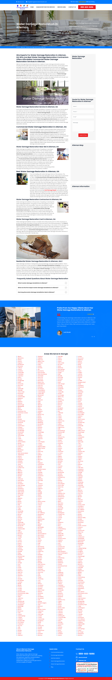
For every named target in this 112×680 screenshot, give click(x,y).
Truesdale (60, 490)
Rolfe (59, 479)
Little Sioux (81, 508)
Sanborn (80, 416)
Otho (59, 464)
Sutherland (81, 387)
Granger (40, 466)
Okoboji (80, 438)
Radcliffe (40, 554)
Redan (19, 416)
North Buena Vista (83, 593)
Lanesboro (81, 469)
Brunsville (60, 609)
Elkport (80, 574)
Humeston (40, 475)
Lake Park (20, 512)
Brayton (40, 429)
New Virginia (41, 537)
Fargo (19, 508)
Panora (40, 540)
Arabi (19, 530)
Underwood (81, 537)
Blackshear (20, 450)
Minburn (40, 524)
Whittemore (61, 496)
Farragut (80, 550)
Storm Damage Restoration (58, 661)
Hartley (80, 435)
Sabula (80, 596)
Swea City (60, 487)
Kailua (39, 364)
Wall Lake (80, 483)
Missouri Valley (82, 517)
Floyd (39, 624)
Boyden (80, 400)
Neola (79, 524)
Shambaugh (81, 556)
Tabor (79, 558)
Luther (39, 509)
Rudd (59, 382)
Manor (19, 469)
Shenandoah (81, 540)
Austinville (60, 508)
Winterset (40, 593)
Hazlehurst (20, 459)
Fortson (20, 587)
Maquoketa (81, 588)
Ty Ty (19, 577)
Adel (19, 496)
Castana (60, 612)
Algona (60, 398)
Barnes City (41, 414)
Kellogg (40, 492)
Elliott (79, 498)
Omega (20, 562)
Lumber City (21, 467)
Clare (59, 414)
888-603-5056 (87, 7)
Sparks (19, 521)
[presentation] (92, 336)
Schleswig (80, 482)
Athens (20, 359)
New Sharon (41, 535)
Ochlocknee (21, 559)
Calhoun (20, 367)
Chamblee (20, 374)
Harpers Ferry (81, 620)
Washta (80, 390)
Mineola (80, 516)
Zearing (40, 601)
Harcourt (60, 442)
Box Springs (21, 580)
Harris (79, 434)
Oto (79, 369)
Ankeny (40, 396)
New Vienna (81, 591)
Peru (39, 545)
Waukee (40, 588)
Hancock (80, 501)
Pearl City (40, 359)
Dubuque (40, 387)
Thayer (39, 577)
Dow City (80, 493)
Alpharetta (21, 358)
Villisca (59, 603)
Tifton (19, 437)
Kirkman (80, 464)
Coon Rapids (41, 442)
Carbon (60, 583)
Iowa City (40, 385)
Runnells (40, 562)
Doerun (20, 543)
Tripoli (59, 570)
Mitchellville (41, 527)
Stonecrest (21, 432)
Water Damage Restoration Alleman (36, 47)
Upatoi (19, 599)
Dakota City (61, 421)
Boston (20, 503)
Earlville (80, 569)
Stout (59, 567)
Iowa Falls (40, 480)
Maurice (80, 363)
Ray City (20, 519)
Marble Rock (61, 548)
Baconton (20, 533)
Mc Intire (60, 364)
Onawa (80, 367)
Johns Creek (21, 392)
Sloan (79, 384)
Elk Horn (80, 496)
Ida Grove (80, 461)
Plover (59, 469)
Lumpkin (20, 590)
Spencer (80, 421)
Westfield (80, 392)
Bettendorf (41, 395)
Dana (39, 450)
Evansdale (60, 575)
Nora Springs (61, 369)
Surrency (20, 487)
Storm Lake (61, 485)
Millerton (40, 521)
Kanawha (40, 633)
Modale (80, 519)
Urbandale (40, 376)
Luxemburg (81, 587)
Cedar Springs (21, 616)
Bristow (60, 511)
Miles (79, 590)
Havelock (60, 443)
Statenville (20, 522)
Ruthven (80, 440)
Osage (60, 372)
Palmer (60, 467)
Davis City (40, 451)
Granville (60, 622)
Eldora (59, 524)
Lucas (39, 508)
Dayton (60, 422)
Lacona (40, 496)
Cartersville (21, 372)
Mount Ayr (60, 595)
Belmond (40, 606)
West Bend (61, 495)
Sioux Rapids (61, 483)
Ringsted (60, 475)
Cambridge (41, 432)
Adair (39, 401)
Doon (79, 401)
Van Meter (40, 585)
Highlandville (81, 624)
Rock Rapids (81, 413)
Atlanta (20, 361)
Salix (79, 379)
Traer (59, 569)
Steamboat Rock (62, 566)
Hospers (80, 405)
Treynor (80, 535)
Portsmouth (81, 530)
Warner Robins (21, 442)
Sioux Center (81, 419)
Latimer (60, 359)
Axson (19, 500)
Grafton (40, 628)
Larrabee (60, 633)
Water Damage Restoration (58, 664)
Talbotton (20, 598)
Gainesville (20, 388)
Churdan (40, 437)
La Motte (80, 585)
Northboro (80, 553)
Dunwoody (20, 384)
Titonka (60, 390)
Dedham (80, 453)
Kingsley (60, 632)
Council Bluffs (41, 390)
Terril (79, 443)
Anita (39, 408)
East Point (20, 385)
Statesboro (21, 429)
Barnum (60, 405)
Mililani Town (41, 361)
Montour (40, 529)
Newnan (20, 409)
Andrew (80, 561)
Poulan (19, 567)
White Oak (20, 493)
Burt (59, 411)
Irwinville (20, 551)
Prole (39, 553)
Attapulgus (21, 604)
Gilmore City (61, 437)
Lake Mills (60, 356)
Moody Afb (20, 525)
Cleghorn (60, 614)
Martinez (20, 403)
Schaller (80, 380)
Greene (60, 537)
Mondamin (81, 521)
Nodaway (60, 596)
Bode (59, 406)
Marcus (80, 361)
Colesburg (81, 566)
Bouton (40, 425)
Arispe (59, 579)
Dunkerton (60, 522)
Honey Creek (81, 504)
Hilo (39, 369)
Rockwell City (61, 477)
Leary (19, 628)
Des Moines (41, 388)
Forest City (41, 625)
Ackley (59, 500)
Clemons (40, 438)
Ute (79, 388)
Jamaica (40, 483)
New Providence (42, 533)
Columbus (20, 376)
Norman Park (21, 556)
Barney (19, 501)
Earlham (40, 454)
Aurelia (60, 606)
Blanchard (80, 541)
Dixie (19, 504)
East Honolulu (41, 372)
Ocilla (19, 561)
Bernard (80, 564)
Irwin (79, 463)
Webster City (61, 493)
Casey (39, 434)
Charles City (61, 514)
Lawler (79, 627)
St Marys (20, 427)
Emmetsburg (61, 430)
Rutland (60, 480)
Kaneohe (40, 363)
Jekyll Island (21, 454)
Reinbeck (60, 561)
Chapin (40, 612)
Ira (38, 482)
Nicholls (20, 475)
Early (59, 429)
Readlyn (60, 559)
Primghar (80, 411)
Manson (60, 458)
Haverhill (40, 472)
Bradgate (60, 408)
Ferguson (40, 463)
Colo (39, 440)
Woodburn (40, 596)
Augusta (20, 363)
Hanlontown (41, 630)
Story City (40, 572)
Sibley (79, 417)
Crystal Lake (41, 619)
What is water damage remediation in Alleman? (32, 283)
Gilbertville (60, 533)
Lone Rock (60, 451)
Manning (80, 475)
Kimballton (81, 506)
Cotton (20, 540)
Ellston (39, 458)
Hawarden (60, 624)
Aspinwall (80, 448)
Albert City (61, 396)
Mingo (39, 525)
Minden (80, 514)
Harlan (79, 503)
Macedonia (81, 511)
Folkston (20, 458)
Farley (79, 575)
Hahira (19, 509)
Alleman (23, 47)
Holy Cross (81, 583)
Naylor (19, 516)
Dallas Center (41, 448)
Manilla (80, 474)
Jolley (59, 445)
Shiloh (19, 596)
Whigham (40, 356)
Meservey (60, 367)
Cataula (20, 582)
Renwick (60, 474)
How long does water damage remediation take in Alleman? (36, 292)
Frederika (60, 530)
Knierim (60, 446)
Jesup (19, 464)
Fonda (59, 435)
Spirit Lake (80, 442)
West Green (21, 492)
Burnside (60, 409)
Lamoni (40, 498)
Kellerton (40, 488)
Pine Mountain (21, 591)
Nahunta (20, 474)
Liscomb (40, 503)
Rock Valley (81, 414)
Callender (60, 413)
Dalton (19, 377)
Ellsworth (40, 459)
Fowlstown (20, 624)
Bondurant (40, 424)
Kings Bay (20, 466)
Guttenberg (81, 582)
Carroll (79, 445)
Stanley (60, 564)
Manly (59, 366)
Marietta (20, 401)
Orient (59, 598)
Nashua (60, 550)
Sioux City (40, 377)
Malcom (40, 517)
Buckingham (61, 512)
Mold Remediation (55, 658)
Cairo (19, 612)
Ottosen (60, 466)
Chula (19, 538)
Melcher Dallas (41, 446)
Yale (39, 599)
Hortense (20, 463)
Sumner (20, 574)
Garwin (60, 532)
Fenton (60, 434)
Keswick (40, 493)
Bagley (39, 413)
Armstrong (61, 400)
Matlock (80, 409)
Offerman (20, 479)
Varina (59, 492)
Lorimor (40, 504)
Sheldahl (40, 567)
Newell (59, 463)
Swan (39, 575)
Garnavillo (80, 580)
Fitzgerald (20, 546)
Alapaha (20, 498)
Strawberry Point (82, 604)
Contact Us (72, 7)
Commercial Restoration (57, 652)
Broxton (20, 451)
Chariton (40, 435)
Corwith (40, 616)
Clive (39, 604)
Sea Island (20, 483)
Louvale (20, 588)
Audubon (40, 411)
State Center (41, 570)
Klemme (40, 635)
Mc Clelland (81, 509)
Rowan (60, 380)
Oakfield (20, 558)
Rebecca (20, 570)
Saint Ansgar (61, 384)
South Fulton (21, 425)
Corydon (40, 445)
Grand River (41, 464)
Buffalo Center (42, 609)
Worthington (81, 608)
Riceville (60, 376)
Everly (79, 427)
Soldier (80, 533)
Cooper (40, 443)
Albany (19, 356)
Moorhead (80, 522)
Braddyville (81, 543)
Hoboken (20, 461)
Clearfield (60, 585)
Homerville (20, 511)
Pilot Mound (41, 546)
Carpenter (40, 611)
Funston (20, 548)
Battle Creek (61, 608)
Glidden (80, 458)
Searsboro (40, 566)
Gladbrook (60, 535)
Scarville (60, 385)
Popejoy (40, 550)
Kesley (59, 545)
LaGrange (20, 395)
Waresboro (21, 488)
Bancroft (60, 403)
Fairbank (60, 527)
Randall (40, 556)
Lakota (60, 358)
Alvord (79, 396)
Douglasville (21, 380)
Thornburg (40, 579)
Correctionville (62, 617)
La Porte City (61, 546)
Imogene (80, 551)
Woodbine (20, 495)
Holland (60, 541)
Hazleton (60, 540)
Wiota (39, 595)
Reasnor (40, 558)
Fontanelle (61, 590)
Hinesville (20, 390)
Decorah (80, 611)
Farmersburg (81, 577)
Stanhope (40, 569)
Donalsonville (21, 620)
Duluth (19, 382)
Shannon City (61, 599)
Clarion (60, 416)
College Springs (82, 548)
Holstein (60, 627)
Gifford (40, 583)
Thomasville (21, 435)
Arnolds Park (81, 422)
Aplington (60, 504)
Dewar (59, 519)
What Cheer (41, 590)
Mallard (60, 456)
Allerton (40, 406)
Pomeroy (60, 471)
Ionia (59, 543)
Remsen (80, 376)
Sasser (19, 633)
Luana (79, 630)
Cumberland (61, 587)
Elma (59, 525)
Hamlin (39, 471)
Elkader (80, 572)
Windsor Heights (42, 603)
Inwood (80, 406)
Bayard (40, 417)
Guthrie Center (42, 469)
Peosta (80, 595)
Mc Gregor (81, 632)
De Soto (20, 541)
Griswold (80, 500)
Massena (60, 593)
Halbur (79, 459)
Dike (59, 521)
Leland (59, 361)
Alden (39, 403)
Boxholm (40, 427)
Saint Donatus (82, 598)
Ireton (59, 630)
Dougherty (40, 620)
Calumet (60, 611)
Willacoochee (21, 524)
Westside (80, 485)
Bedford (60, 580)
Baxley (19, 448)
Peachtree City (22, 411)
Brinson (20, 609)
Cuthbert (20, 619)
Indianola (40, 479)
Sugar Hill (20, 434)
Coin (79, 546)
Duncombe (61, 425)
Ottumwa (40, 379)
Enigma (20, 545)
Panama (80, 527)
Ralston (80, 479)
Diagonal (60, 588)
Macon (19, 400)
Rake (59, 374)
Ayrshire (60, 401)
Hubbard (40, 474)
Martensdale (41, 519)
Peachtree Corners (23, 413)
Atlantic (40, 409)
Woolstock (61, 498)
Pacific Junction (82, 525)
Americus (20, 527)
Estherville (80, 425)
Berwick (40, 419)
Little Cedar (61, 363)
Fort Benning (21, 603)
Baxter (39, 416)
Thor (59, 488)
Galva (59, 620)
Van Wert (40, 587)
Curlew (60, 417)
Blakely (19, 608)
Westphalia (81, 538)
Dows (39, 453)
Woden (60, 393)
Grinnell (40, 467)
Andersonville (21, 529)
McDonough (21, 405)
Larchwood (81, 408)
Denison (80, 456)
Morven (20, 514)
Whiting (80, 393)
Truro (39, 580)
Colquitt (20, 617)
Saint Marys (21, 480)
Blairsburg (40, 422)
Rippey (39, 561)
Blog (52, 667)
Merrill (79, 364)
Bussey (40, 430)
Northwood (61, 371)
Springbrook (81, 603)
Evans (19, 387)
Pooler (19, 414)
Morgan (20, 630)
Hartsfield (20, 550)
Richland (20, 595)
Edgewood (81, 570)
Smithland (80, 385)
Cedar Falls (41, 393)
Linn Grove (80, 358)
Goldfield (60, 438)
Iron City (20, 625)
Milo (39, 522)
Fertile (39, 622)
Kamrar (40, 487)
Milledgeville (21, 406)
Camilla (20, 537)
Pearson (20, 517)
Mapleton (80, 359)
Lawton (60, 635)
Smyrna (20, 424)
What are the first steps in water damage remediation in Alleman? (38, 287)
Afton (59, 577)
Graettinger (81, 432)
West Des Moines (42, 374)
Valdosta (20, 440)
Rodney (80, 377)
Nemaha (60, 461)
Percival (80, 554)
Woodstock (21, 445)
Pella (39, 543)
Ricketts (80, 480)
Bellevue (80, 562)
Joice (39, 632)
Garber (80, 579)
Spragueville (81, 601)
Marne (79, 512)
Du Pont (20, 506)
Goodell (40, 627)
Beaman (60, 509)
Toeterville (61, 392)
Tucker (19, 438)
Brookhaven (21, 364)
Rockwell (60, 379)
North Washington (63, 553)
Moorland (60, 459)
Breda (79, 450)
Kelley (39, 490)
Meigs (19, 553)
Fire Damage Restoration (57, 655)
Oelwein (60, 554)
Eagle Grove (61, 427)
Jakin (19, 627)
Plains (19, 566)
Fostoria (80, 429)
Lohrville (80, 472)
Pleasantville (41, 548)
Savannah (20, 422)
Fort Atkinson (81, 619)
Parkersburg (61, 558)
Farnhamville (61, 432)
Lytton (59, 454)
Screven (20, 482)
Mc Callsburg (41, 512)
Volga (79, 606)
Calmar (80, 612)
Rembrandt (61, 472)
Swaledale (60, 388)
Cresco (80, 616)
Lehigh (59, 450)
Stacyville (60, 387)
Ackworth (40, 400)
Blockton (60, 582)
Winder (19, 443)
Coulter (40, 617)
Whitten (40, 591)
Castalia (80, 614)
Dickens (80, 424)
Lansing (80, 625)
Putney (19, 569)
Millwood (20, 472)
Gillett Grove (81, 430)
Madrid (39, 516)
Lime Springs (81, 628)
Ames (39, 398)
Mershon (20, 471)
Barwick (20, 535)
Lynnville (40, 511)
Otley (39, 538)
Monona (80, 635)
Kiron (79, 466)
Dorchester (81, 617)
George (80, 403)
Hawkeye (80, 622)
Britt (39, 608)
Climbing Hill (61, 616)
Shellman (20, 635)
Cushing (60, 619)
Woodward (41, 598)
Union (39, 582)
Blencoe (80, 490)
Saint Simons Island (23, 453)
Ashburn (20, 532)
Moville (80, 366)
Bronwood (20, 611)
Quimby (80, 374)
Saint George (21, 485)
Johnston (40, 485)
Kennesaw (20, 393)
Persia (79, 529)
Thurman (80, 559)
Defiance (80, 492)
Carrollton (20, 371)
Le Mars (80, 356)
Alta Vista (60, 503)
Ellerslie (19, 585)
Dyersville (80, 567)
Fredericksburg (62, 529)
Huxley (39, 477)
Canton (20, 369)
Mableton (20, 398)
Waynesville (21, 490)
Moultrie (20, 554)
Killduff (39, 495)
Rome (19, 417)
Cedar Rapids (41, 392)
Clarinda (80, 545)
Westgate (60, 574)
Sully (39, 574)
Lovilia (39, 506)
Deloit (79, 454)
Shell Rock (60, 562)
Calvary (20, 614)
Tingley (60, 601)
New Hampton (62, 551)
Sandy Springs (21, 421)
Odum (19, 477)
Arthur (79, 446)
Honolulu (40, 367)
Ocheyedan (81, 437)
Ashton (80, 398)
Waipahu (40, 358)
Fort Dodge (61, 395)
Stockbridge (21, 430)
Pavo (19, 564)
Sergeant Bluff (82, 382)
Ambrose (20, 446)
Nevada (40, 532)
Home (32, 7)
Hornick (60, 628)
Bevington (40, 421)
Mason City (41, 382)
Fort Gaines (21, 622)
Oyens (79, 371)
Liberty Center (41, 501)
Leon (39, 500)
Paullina (80, 372)
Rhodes (40, 559)
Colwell (60, 516)
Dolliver (60, 424)
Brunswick (20, 366)
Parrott (20, 632)
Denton (20, 456)
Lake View (80, 467)
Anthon (60, 604)
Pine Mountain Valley (23, 593)
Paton (39, 541)
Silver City (80, 532)
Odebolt (80, 477)
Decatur (20, 379)
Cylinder (60, 419)
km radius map (83, 163)
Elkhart (39, 456)
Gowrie (60, 440)
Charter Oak (81, 451)
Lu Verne (60, 453)
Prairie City (40, 551)
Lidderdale (81, 471)
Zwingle (80, 609)
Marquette (81, 633)
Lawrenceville (21, 396)
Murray (39, 530)
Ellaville (19, 583)
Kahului (40, 366)
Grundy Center (62, 538)
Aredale (60, 506)
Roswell (20, 419)
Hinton (59, 625)
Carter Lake (81, 487)
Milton (19, 408)
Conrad (60, 517)
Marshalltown (41, 384)
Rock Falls (60, 377)
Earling (79, 495)
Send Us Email (83, 657)
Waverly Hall (21, 601)
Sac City (60, 482)
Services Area (61, 7)
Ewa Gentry (41, 371)
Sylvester (20, 575)
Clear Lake (40, 614)
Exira (39, 461)
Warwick (20, 579)
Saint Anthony (41, 564)
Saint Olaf (80, 599)
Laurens (60, 448)
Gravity (60, 591)
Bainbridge (20, 606)
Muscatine (40, 380)
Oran (59, 556)
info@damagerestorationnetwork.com (36, 2)
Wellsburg (60, 572)
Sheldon (80, 395)
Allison (59, 501)
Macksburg (41, 514)
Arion (79, 488)
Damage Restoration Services (45, 7)
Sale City (20, 572)
